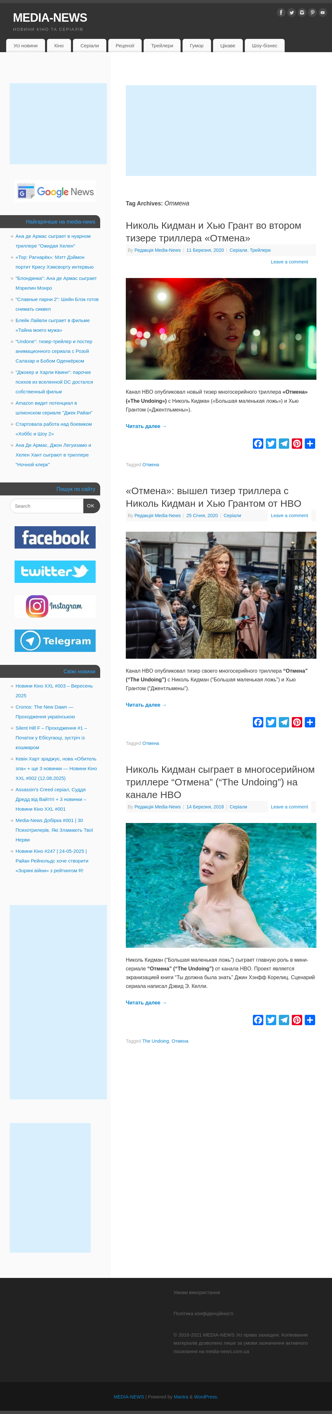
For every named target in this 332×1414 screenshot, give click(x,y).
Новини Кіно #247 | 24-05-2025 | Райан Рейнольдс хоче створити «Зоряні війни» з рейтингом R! (52, 860)
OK (89, 504)
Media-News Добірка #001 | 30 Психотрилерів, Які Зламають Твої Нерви (54, 829)
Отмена (150, 464)
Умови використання (196, 1292)
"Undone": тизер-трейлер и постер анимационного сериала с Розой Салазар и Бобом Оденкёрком (54, 351)
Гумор (197, 45)
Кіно (59, 45)
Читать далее (146, 426)
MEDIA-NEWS (50, 17)
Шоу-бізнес (264, 45)
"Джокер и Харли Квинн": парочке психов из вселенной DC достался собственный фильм (54, 381)
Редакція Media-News (158, 250)
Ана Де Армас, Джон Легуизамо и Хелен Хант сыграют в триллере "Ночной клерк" (53, 454)
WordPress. (206, 1396)
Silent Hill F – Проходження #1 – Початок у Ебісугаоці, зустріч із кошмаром (51, 737)
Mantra (181, 1396)
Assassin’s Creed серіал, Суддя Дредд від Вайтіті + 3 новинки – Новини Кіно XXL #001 (51, 799)
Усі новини (26, 45)
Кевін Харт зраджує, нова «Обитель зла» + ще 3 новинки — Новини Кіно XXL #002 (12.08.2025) (56, 768)
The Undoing (155, 1041)
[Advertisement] (221, 130)
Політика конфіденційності (203, 1313)
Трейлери (162, 45)
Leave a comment (289, 261)
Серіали (89, 45)
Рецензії (125, 45)
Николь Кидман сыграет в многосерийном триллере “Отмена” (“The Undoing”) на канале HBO (220, 782)
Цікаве (227, 45)
